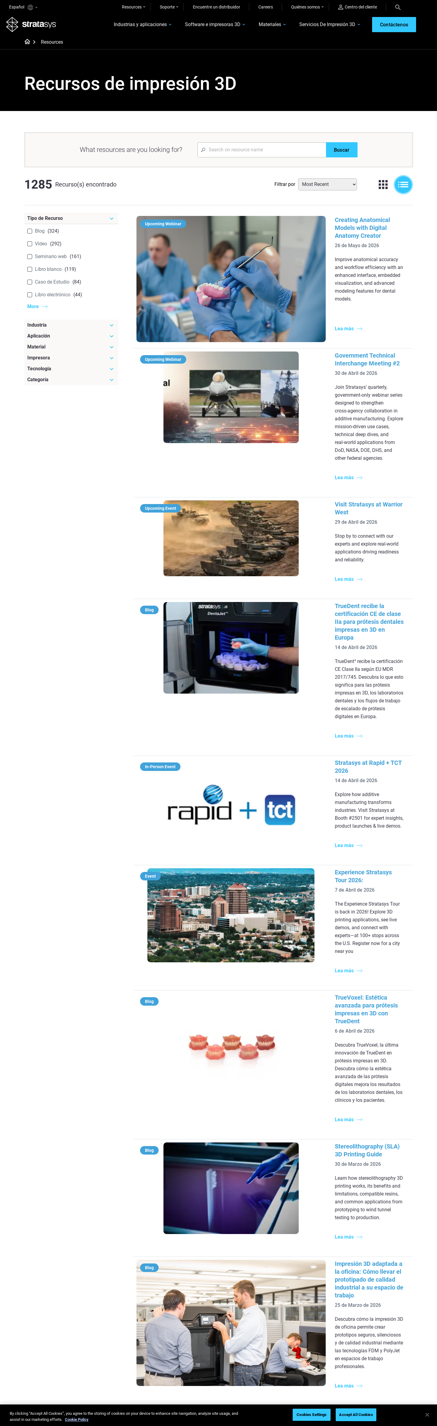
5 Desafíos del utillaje (245, 1216)
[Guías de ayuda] (191, 1206)
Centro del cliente (357, 7)
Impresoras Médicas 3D (377, 1225)
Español (23, 7)
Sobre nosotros (369, 1319)
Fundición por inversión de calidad (186, 1220)
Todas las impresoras (311, 1269)
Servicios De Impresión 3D (316, 26)
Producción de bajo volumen (252, 1225)
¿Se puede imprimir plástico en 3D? (254, 1273)
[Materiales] (255, 1309)
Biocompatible (239, 1336)
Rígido (232, 1319)
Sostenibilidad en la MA (183, 1344)
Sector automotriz (372, 1234)
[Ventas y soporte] (320, 1309)
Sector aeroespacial (373, 1243)
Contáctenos (367, 1328)
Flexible (233, 1328)
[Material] (71, 350)
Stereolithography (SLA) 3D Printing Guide (291, 839)
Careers (265, 7)
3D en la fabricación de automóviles (247, 1256)
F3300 (297, 1224)
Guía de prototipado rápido (251, 1234)
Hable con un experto (310, 1346)
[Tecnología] (71, 371)
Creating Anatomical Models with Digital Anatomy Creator (312, 223)
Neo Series (300, 1242)
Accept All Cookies (356, 1414)
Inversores (365, 1372)
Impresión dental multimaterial (190, 1250)
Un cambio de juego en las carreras (186, 1332)
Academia (364, 1354)
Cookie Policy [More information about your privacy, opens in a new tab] (77, 1419)
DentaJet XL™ (304, 1251)
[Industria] (71, 328)
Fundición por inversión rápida (190, 1319)
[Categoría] (71, 382)
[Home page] (25, 45)
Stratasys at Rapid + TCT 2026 (275, 582)
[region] (218, 1415)
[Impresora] (71, 360)
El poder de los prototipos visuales (186, 1237)
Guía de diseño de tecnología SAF (189, 1263)
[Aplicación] (71, 339)
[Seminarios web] (191, 1309)
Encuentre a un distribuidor (316, 1328)
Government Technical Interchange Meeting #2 (297, 308)
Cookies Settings (312, 1414)
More (33, 309)
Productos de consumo (376, 1252)
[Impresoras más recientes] (320, 1210)
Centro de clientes (307, 1354)
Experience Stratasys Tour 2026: (277, 660)
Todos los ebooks (178, 1292)
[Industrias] (384, 1206)
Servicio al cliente (306, 1363)
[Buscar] (342, 152)
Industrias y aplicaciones (129, 26)
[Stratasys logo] (34, 26)
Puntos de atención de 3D (186, 1353)
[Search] (398, 7)
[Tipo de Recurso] (71, 221)
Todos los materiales (245, 1346)
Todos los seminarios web (186, 1379)
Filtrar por (284, 187)
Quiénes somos (305, 7)
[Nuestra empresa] (384, 1309)
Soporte (167, 7)
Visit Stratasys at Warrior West (275, 402)
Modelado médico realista (250, 1243)
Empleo (362, 1346)
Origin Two (301, 1233)
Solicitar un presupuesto (313, 1336)
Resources (132, 7)
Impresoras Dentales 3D (377, 1216)
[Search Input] (261, 152)
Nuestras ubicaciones (375, 1336)
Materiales (258, 26)
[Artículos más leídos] (255, 1206)
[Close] (427, 1414)
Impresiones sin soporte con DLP (188, 1279)
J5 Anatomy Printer (309, 1260)
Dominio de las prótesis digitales (183, 1366)
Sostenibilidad (368, 1363)
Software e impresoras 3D (201, 26)
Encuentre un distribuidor (216, 7)
